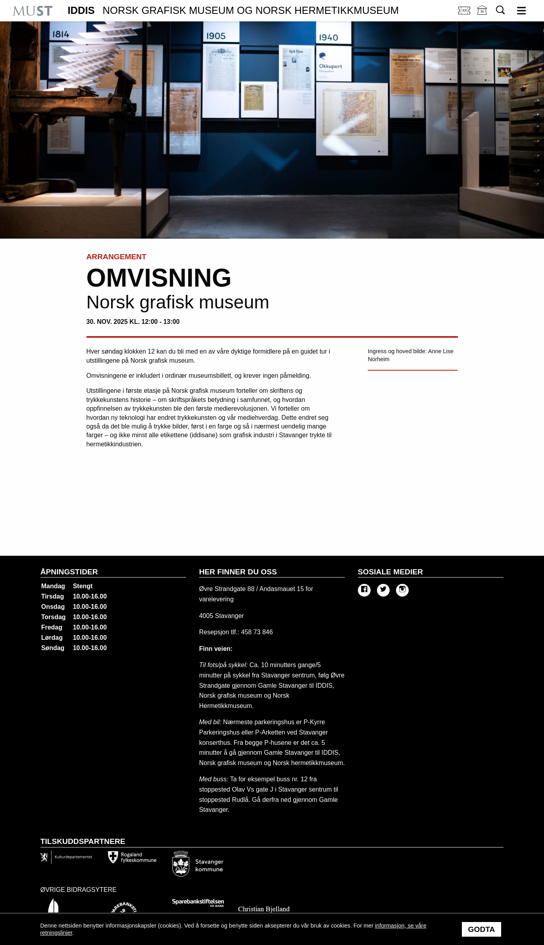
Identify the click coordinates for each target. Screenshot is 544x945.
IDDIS (233, 11)
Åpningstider (69, 572)
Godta (481, 929)
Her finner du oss (238, 572)
